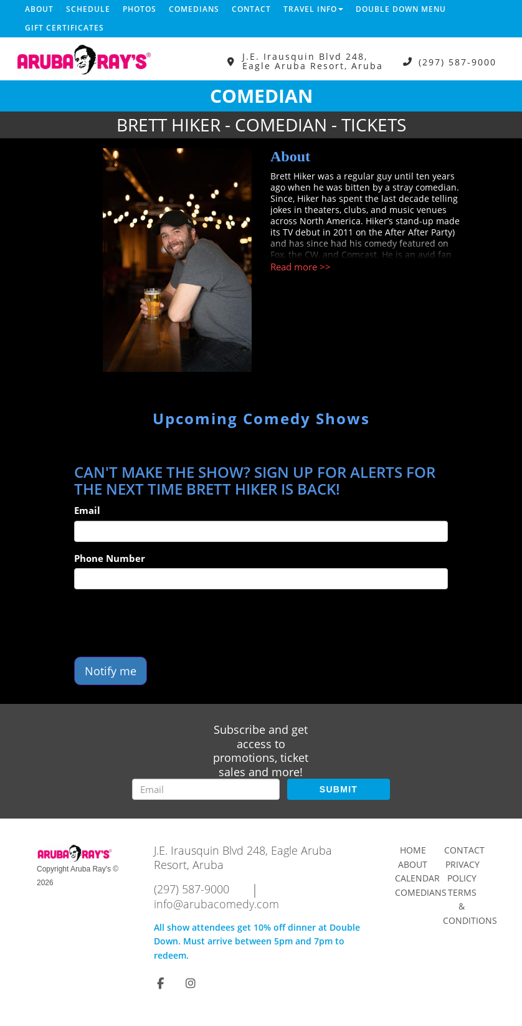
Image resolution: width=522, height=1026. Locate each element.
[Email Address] (206, 789)
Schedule (88, 9)
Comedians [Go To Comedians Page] (421, 892)
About (39, 9)
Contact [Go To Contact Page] (464, 850)
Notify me (110, 670)
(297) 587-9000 (457, 61)
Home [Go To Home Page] (413, 850)
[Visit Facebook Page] (160, 983)
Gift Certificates (64, 27)
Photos (139, 9)
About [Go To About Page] (412, 864)
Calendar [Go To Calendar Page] (417, 878)
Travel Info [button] (313, 9)
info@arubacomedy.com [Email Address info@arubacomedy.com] (216, 903)
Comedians (194, 9)
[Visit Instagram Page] (191, 983)
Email (87, 510)
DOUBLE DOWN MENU (401, 9)
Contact (251, 9)
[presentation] (168, 623)
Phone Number (109, 558)
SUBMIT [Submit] (339, 789)
